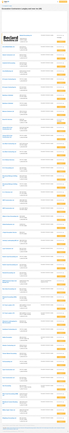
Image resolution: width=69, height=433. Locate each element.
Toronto (11, 427)
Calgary (8, 427)
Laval (17, 429)
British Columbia (6, 425)
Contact (19, 431)
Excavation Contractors (30, 425)
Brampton (63, 427)
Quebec (34, 427)
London (55, 427)
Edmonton (22, 427)
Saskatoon (59, 427)
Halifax (14, 429)
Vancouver (18, 427)
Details (60, 41)
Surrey (7, 429)
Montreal (14, 427)
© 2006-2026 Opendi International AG (10, 431)
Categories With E (22, 425)
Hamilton (4, 429)
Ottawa (38, 427)
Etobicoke (11, 429)
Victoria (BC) (51, 427)
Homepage (59, 37)
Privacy (22, 431)
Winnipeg (26, 427)
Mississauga (30, 427)
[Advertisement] (34, 21)
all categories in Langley (7, 5)
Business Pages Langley (13, 425)
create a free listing (63, 1)
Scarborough (46, 427)
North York (41, 427)
